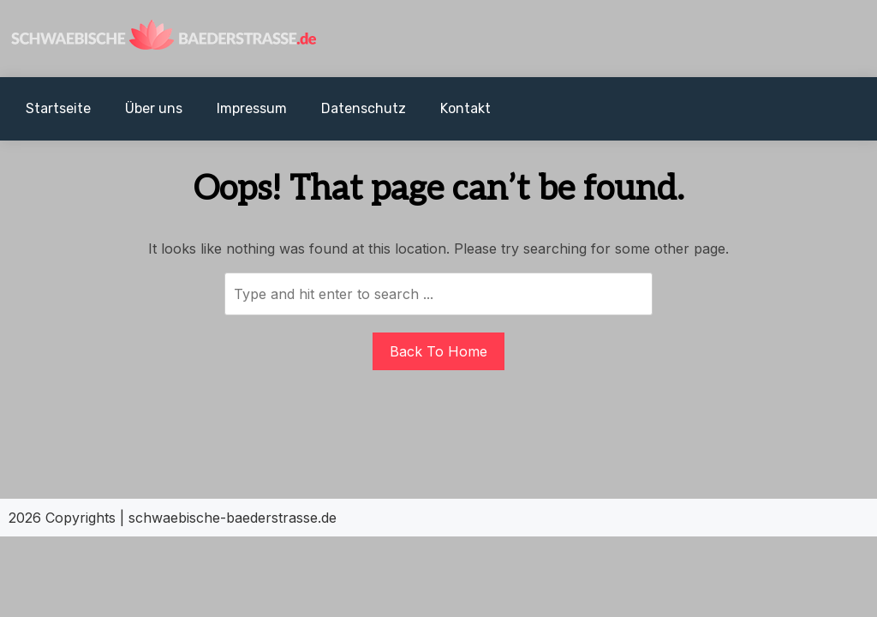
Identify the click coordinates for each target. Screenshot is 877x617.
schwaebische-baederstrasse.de (232, 517)
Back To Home (438, 351)
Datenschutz (363, 108)
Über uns (153, 108)
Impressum (252, 108)
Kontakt (465, 108)
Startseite (58, 108)
